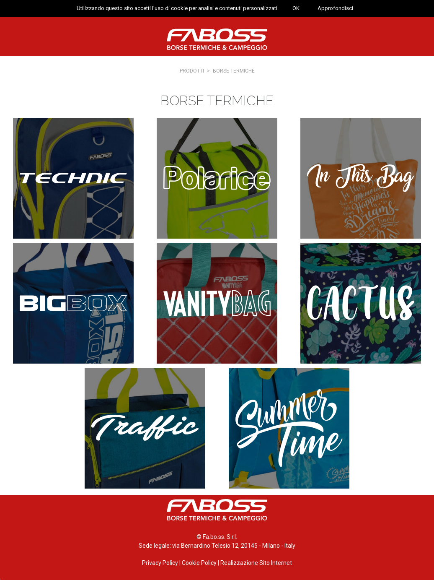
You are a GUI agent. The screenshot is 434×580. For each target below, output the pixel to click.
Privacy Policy (160, 562)
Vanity (217, 303)
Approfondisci (335, 8)
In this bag (360, 178)
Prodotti (192, 71)
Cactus (360, 303)
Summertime (289, 428)
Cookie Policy (199, 562)
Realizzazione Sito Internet (256, 562)
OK (296, 8)
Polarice (217, 178)
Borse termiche (234, 71)
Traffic (145, 428)
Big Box (73, 303)
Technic (73, 178)
